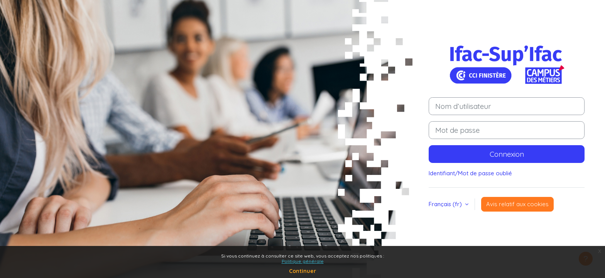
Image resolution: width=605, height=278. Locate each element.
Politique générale (303, 261)
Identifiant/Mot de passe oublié (470, 173)
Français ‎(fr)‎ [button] (446, 204)
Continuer (302, 271)
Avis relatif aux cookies (517, 204)
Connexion (507, 154)
